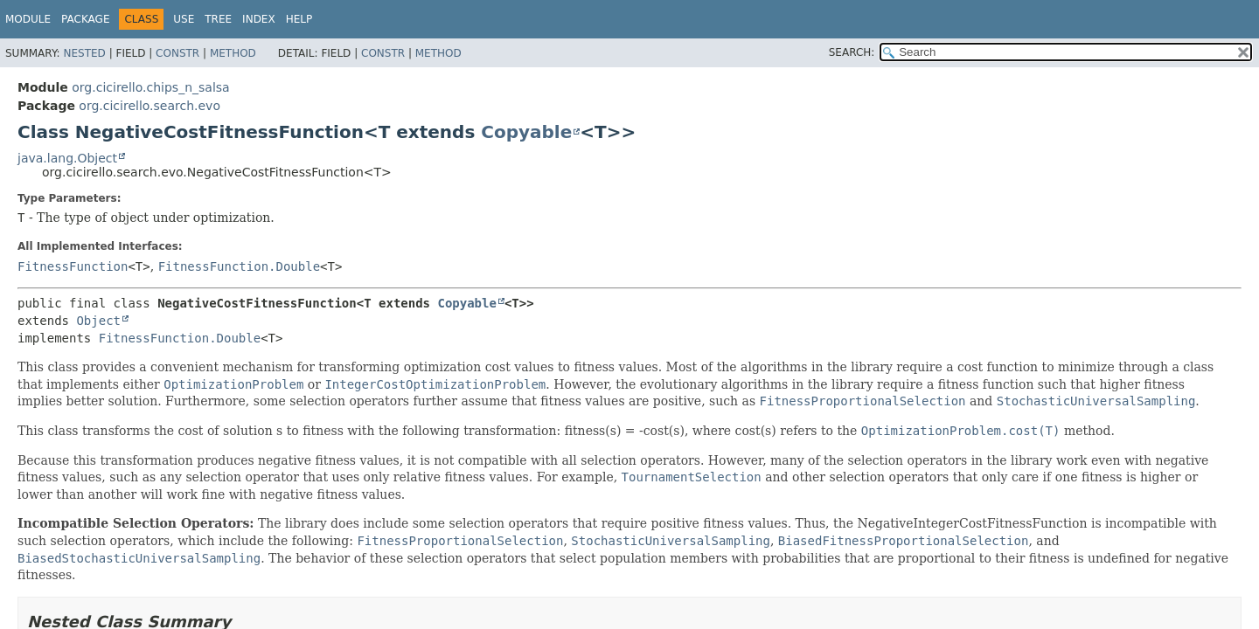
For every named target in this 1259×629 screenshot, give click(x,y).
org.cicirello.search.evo (149, 106)
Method (233, 53)
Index (258, 19)
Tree (218, 19)
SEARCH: (852, 52)
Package (85, 19)
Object (98, 321)
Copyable (526, 131)
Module (28, 19)
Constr (177, 53)
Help (299, 19)
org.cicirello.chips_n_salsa (150, 87)
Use (183, 19)
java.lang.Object (67, 158)
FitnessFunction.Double (239, 266)
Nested (84, 53)
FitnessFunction (72, 266)
